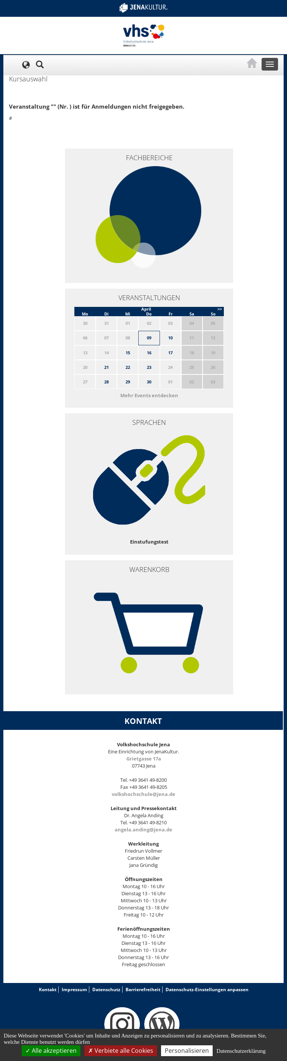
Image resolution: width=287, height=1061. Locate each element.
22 (128, 367)
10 (170, 337)
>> (219, 309)
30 (149, 382)
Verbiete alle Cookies (120, 1050)
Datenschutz (106, 989)
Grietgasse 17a (143, 758)
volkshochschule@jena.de (143, 794)
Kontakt (47, 989)
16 (149, 352)
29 (128, 382)
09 (149, 337)
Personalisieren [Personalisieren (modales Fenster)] (187, 1050)
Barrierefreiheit (143, 989)
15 (128, 352)
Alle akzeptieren (51, 1050)
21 (106, 367)
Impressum (74, 989)
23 (149, 367)
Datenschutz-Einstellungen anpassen (207, 989)
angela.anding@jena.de (143, 829)
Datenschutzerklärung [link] (241, 1051)
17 (170, 352)
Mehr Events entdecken (149, 395)
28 (106, 382)
